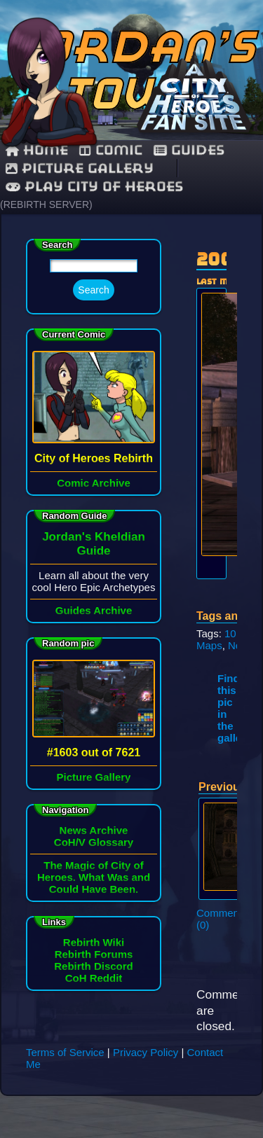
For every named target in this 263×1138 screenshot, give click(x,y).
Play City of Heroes (94, 186)
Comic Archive (93, 483)
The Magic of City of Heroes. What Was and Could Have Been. (93, 877)
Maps (209, 645)
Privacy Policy (145, 1052)
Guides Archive (93, 610)
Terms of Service (65, 1052)
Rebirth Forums (94, 954)
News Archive (94, 830)
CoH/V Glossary (93, 842)
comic (110, 150)
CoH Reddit (94, 978)
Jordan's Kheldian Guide (93, 543)
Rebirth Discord (93, 966)
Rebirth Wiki (93, 942)
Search (93, 290)
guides (189, 150)
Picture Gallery (80, 168)
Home (37, 150)
